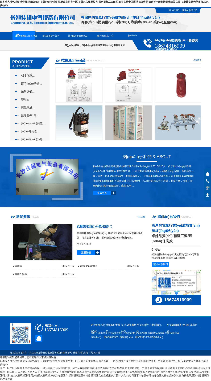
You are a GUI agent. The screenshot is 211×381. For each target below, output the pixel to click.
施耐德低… (28, 91)
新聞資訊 (157, 324)
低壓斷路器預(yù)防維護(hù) (94, 226)
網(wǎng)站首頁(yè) (98, 328)
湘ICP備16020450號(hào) (149, 337)
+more (197, 60)
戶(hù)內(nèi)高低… (33, 123)
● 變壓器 (17, 266)
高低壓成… (28, 107)
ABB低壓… (28, 75)
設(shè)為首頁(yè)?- (190, 14)
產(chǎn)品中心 (143, 328)
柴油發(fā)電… (30, 115)
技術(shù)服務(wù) (128, 328)
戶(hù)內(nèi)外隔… (33, 139)
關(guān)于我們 (113, 328)
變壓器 (25, 99)
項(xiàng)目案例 (174, 328)
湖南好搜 (95, 352)
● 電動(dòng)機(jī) (87, 266)
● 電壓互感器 (20, 274)
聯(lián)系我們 (189, 10)
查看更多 (102, 193)
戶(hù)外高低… (30, 131)
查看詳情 (86, 252)
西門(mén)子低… (31, 83)
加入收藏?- (174, 10)
